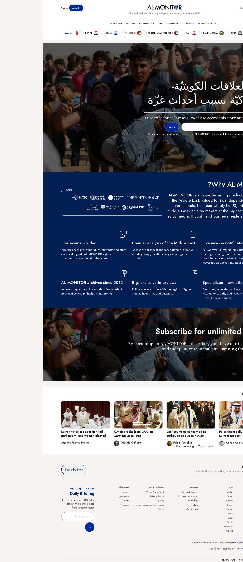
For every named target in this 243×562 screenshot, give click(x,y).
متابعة (218, 358)
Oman (187, 496)
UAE (223, 505)
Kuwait (187, 505)
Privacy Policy (114, 496)
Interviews (72, 25)
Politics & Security (166, 25)
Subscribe (33, 9)
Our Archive (149, 509)
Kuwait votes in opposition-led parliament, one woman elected (40, 434)
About (83, 492)
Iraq (188, 487)
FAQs (118, 500)
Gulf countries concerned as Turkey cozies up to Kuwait (143, 434)
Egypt (222, 518)
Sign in (21, 9)
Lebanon (221, 526)
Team (83, 500)
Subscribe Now (31, 470)
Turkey (221, 492)
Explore (87, 25)
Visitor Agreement (112, 492)
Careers (82, 505)
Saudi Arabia (218, 496)
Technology (130, 25)
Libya (187, 513)
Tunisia (186, 522)
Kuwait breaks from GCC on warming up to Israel (90, 434)
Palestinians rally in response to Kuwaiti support (198, 434)
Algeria (186, 530)
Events (200, 10)
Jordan (187, 492)
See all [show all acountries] (25, 35)
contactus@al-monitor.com (212, 548)
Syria (222, 530)
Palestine (220, 513)
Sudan (187, 518)
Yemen (187, 509)
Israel (222, 509)
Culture (146, 25)
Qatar (222, 522)
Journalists (81, 496)
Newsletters (211, 10)
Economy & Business (107, 25)
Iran (223, 500)
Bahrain (186, 500)
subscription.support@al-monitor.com (207, 542)
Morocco (185, 526)
